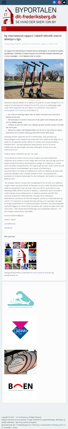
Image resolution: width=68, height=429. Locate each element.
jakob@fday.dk (9, 224)
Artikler (15, 427)
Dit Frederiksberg (22, 417)
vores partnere (38, 273)
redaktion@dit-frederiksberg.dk (51, 425)
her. (17, 275)
